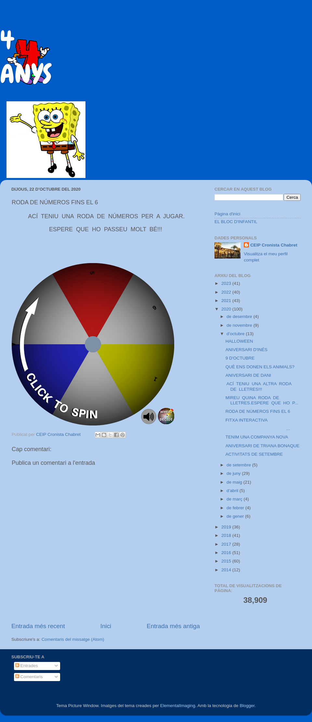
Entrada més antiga (173, 626)
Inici (105, 626)
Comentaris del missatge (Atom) (73, 639)
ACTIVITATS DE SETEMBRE (254, 454)
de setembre (239, 464)
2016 (226, 552)
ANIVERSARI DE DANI (248, 375)
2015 (226, 561)
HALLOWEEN (239, 341)
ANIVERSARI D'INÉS (246, 349)
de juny (234, 473)
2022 (226, 292)
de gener (236, 516)
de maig (235, 482)
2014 (226, 569)
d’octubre (236, 333)
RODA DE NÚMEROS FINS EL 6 (258, 411)
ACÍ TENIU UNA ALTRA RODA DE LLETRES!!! (259, 386)
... (258, 428)
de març (235, 499)
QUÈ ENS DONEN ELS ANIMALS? (260, 366)
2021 (226, 300)
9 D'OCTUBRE (240, 358)
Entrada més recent (38, 626)
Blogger (247, 705)
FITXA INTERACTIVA (247, 420)
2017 (226, 544)
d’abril (233, 490)
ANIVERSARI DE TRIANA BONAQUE (263, 445)
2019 (226, 527)
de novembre (240, 325)
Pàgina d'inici (227, 213)
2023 (226, 283)
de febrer (236, 507)
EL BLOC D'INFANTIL (235, 221)
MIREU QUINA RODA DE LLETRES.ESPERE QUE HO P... (262, 400)
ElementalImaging (177, 705)
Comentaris (29, 676)
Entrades (26, 665)
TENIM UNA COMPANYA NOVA (257, 437)
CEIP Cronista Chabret (273, 245)
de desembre (240, 316)
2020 (226, 309)
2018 (226, 535)
